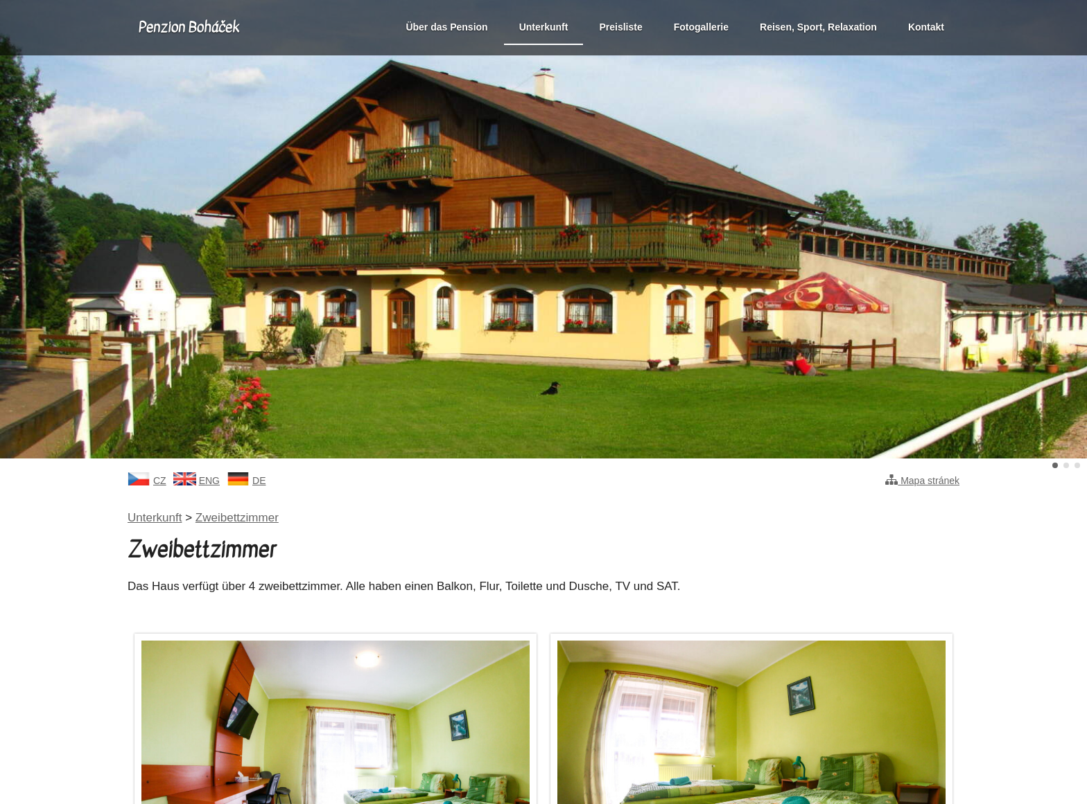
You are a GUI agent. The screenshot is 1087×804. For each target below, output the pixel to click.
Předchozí (44, 229)
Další (1042, 229)
